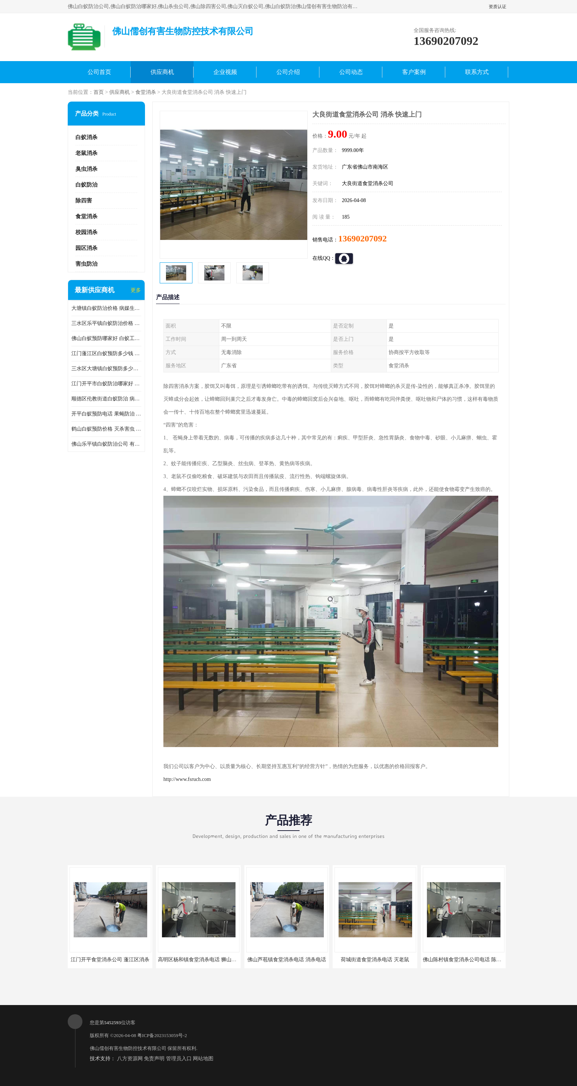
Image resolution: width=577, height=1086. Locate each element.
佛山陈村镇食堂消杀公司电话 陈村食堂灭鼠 (472, 959)
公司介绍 (288, 72)
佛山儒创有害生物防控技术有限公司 (128, 1048)
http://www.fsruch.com (187, 779)
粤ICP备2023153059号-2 (162, 1035)
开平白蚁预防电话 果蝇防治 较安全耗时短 (106, 414)
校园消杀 (86, 232)
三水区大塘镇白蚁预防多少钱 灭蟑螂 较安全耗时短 (106, 368)
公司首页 (99, 72)
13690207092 (362, 238)
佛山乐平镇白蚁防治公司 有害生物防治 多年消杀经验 (106, 444)
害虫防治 (86, 264)
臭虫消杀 (86, 169)
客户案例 (414, 72)
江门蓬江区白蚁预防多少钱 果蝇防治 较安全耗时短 (106, 353)
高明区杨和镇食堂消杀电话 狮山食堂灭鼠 (205, 959)
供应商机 (162, 72)
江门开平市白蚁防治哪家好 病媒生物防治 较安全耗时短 (106, 383)
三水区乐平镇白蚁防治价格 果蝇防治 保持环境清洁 (106, 323)
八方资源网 (130, 1058)
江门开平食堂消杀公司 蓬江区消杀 (110, 959)
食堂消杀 (145, 92)
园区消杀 (86, 248)
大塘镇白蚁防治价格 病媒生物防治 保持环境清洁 (106, 308)
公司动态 (351, 72)
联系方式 (477, 72)
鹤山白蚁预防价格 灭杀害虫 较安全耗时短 (106, 429)
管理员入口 (179, 1058)
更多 (136, 290)
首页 (98, 92)
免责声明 (154, 1058)
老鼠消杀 (86, 153)
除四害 (83, 201)
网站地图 (203, 1058)
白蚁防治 (86, 185)
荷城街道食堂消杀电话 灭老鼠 (375, 959)
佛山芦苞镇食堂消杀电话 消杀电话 (286, 959)
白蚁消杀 (86, 137)
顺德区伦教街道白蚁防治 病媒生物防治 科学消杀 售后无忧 (106, 398)
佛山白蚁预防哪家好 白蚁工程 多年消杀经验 (106, 338)
